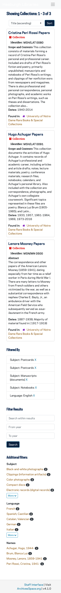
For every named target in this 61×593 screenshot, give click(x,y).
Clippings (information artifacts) (27, 474)
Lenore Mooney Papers (26, 243)
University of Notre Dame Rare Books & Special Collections (29, 120)
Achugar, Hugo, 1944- (21, 548)
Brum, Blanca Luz (17, 553)
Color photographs (18, 479)
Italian (11, 529)
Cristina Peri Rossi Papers (29, 32)
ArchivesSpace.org (29, 588)
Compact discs (16, 484)
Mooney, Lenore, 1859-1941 (25, 558)
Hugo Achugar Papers (25, 134)
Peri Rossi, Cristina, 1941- (23, 563)
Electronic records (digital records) (28, 490)
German (12, 524)
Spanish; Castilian (18, 513)
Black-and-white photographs (25, 469)
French (11, 508)
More (12, 495)
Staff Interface (33, 584)
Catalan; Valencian (18, 519)
